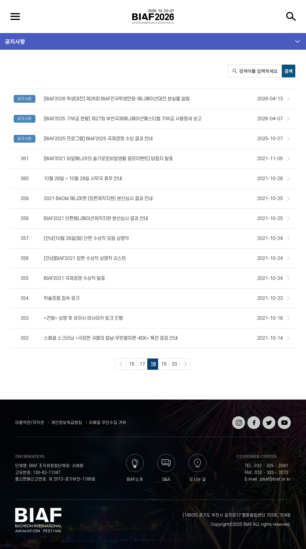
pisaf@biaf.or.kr (275, 479)
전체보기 (15, 16)
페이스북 (253, 420)
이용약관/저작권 (29, 422)
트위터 (268, 418)
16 (131, 364)
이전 (121, 364)
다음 (185, 364)
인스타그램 (238, 420)
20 (174, 364)
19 (163, 364)
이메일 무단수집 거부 (107, 422)
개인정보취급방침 (66, 422)
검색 (290, 16)
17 (142, 364)
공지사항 (15, 41)
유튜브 (283, 418)
